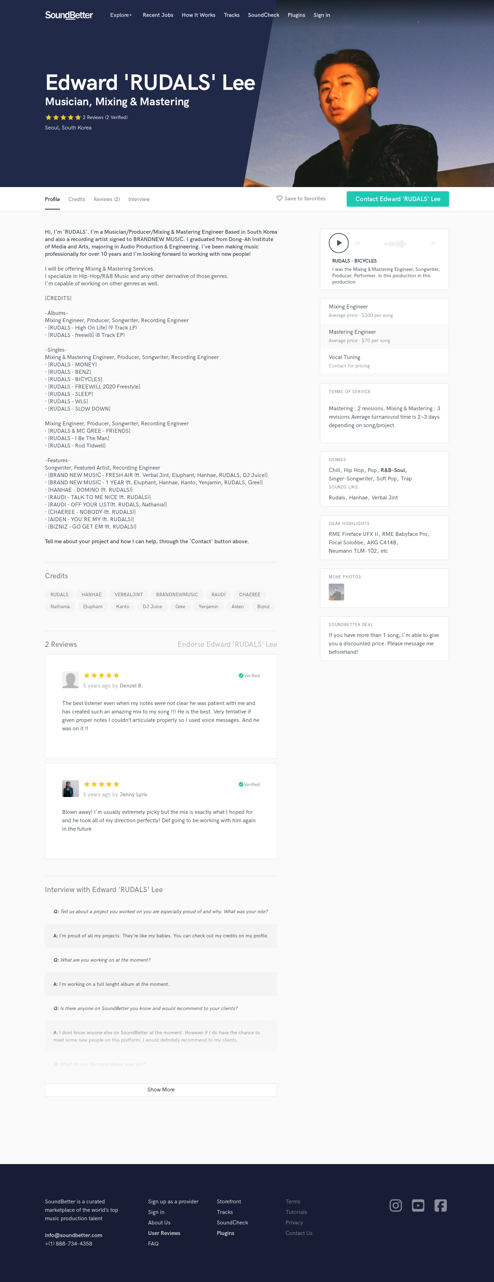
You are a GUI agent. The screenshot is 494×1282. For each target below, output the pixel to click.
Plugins (296, 15)
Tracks (232, 15)
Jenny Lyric (134, 794)
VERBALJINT (129, 595)
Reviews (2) (107, 199)
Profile (52, 199)
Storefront (229, 1201)
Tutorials (296, 1212)
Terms (293, 1201)
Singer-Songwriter (351, 480)
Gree (180, 607)
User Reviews (164, 1233)
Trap (406, 480)
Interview (141, 199)
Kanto (122, 607)
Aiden (238, 607)
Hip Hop (354, 471)
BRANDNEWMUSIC (177, 595)
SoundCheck (263, 15)
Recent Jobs (158, 15)
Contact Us (299, 1233)
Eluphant (93, 607)
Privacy (294, 1223)
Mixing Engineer (348, 308)
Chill (334, 471)
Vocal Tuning (344, 358)
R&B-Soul (393, 471)
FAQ (153, 1244)
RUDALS (59, 595)
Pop (372, 471)
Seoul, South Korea (68, 128)
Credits (77, 199)
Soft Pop (386, 480)
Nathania (60, 607)
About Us (159, 1223)
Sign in (322, 15)
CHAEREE (249, 595)
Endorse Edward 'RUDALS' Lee (227, 644)
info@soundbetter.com (73, 1235)
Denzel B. (131, 686)
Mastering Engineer (352, 333)
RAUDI (219, 595)
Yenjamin (208, 607)
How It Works (198, 15)
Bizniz (263, 607)
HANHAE (91, 595)
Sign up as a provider (173, 1201)
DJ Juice (152, 607)
